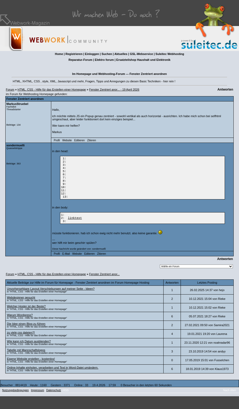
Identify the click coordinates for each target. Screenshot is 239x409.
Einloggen (92, 54)
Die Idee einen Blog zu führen (26, 336)
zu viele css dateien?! (21, 345)
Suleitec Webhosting (169, 54)
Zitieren (91, 140)
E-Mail (66, 266)
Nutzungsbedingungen (15, 403)
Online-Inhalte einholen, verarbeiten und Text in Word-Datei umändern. (52, 380)
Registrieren (73, 54)
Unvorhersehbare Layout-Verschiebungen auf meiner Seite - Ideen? (51, 301)
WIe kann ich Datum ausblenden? (29, 354)
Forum (10, 89)
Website (67, 140)
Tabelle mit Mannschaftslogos (26, 362)
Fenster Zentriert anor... (104, 286)
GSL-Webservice (141, 54)
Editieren (79, 140)
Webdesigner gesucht (21, 310)
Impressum (37, 403)
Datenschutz (53, 403)
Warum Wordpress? (20, 327)
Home (59, 54)
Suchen (106, 54)
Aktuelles (120, 54)
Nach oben (229, 403)
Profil (57, 140)
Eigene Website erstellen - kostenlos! (31, 371)
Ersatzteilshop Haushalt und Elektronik (143, 59)
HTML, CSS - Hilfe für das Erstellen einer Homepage (52, 89)
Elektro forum (104, 59)
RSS (66, 403)
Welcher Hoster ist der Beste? (26, 319)
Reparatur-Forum (80, 59)
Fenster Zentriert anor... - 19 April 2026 (114, 89)
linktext (75, 230)
